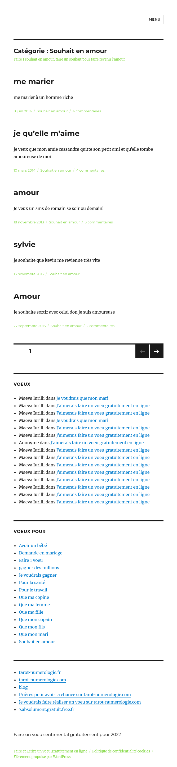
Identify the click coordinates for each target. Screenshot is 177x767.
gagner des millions (39, 567)
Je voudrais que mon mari (82, 398)
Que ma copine (34, 597)
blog (23, 687)
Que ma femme (34, 604)
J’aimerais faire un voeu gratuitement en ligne (102, 405)
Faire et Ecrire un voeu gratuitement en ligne (50, 751)
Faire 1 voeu (31, 560)
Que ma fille (31, 612)
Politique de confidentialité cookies (121, 751)
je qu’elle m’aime (46, 133)
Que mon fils (32, 627)
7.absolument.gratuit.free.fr (46, 709)
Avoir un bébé (33, 545)
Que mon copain (35, 619)
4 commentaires (87, 111)
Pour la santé (32, 582)
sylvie (25, 244)
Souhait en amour (52, 111)
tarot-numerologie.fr (40, 672)
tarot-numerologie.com (42, 679)
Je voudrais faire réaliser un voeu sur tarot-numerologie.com (80, 702)
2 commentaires (100, 326)
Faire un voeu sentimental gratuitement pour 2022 (67, 734)
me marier (34, 81)
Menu (154, 19)
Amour (27, 296)
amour (26, 192)
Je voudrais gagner (37, 575)
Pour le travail (33, 590)
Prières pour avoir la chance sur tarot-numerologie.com (75, 694)
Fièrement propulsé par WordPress (42, 757)
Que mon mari (33, 634)
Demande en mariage (40, 552)
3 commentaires (99, 222)
